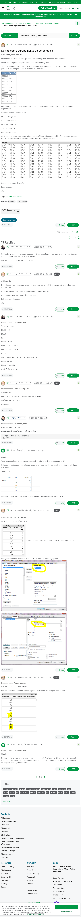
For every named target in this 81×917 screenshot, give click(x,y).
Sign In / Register (72, 8)
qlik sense (62, 789)
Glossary (4, 880)
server (6, 796)
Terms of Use (58, 888)
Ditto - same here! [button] (9, 220)
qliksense (40, 792)
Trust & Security (33, 873)
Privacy (30, 880)
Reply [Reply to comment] (73, 266)
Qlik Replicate (6, 835)
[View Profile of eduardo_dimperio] (15, 247)
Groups (28, 23)
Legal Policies (58, 878)
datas (60, 792)
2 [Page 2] (75, 237)
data (69, 789)
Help (61, 8)
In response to (14, 322)
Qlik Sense (5, 825)
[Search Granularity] (9, 35)
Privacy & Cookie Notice (62, 881)
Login (31, 2)
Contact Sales (32, 894)
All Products (5, 818)
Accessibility (31, 877)
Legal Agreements (60, 891)
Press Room (31, 870)
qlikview (22, 789)
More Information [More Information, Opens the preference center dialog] (66, 911)
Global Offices (32, 890)
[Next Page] (78, 237)
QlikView (4, 831)
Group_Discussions (14, 197)
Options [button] (77, 23)
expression (22, 201)
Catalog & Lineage (8, 851)
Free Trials (5, 873)
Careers (30, 884)
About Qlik (31, 867)
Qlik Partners (6, 870)
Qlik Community (7, 23)
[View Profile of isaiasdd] (12, 450)
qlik (47, 792)
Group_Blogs (46, 789)
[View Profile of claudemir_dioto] (15, 45)
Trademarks (57, 885)
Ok (66, 907)
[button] (78, 44)
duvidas (53, 792)
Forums (19, 23)
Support (4, 887)
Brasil (56, 23)
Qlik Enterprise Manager (10, 847)
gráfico (32, 792)
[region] (40, 910)
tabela (12, 792)
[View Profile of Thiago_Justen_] (15, 418)
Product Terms (58, 895)
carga (13, 796)
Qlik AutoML (5, 828)
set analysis (24, 792)
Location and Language (42, 23)
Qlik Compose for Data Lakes (12, 838)
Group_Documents (33, 789)
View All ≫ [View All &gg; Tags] (7, 802)
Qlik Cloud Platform (8, 821)
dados (73, 792)
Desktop (11, 201)
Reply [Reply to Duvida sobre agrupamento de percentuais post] (73, 225)
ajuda (6, 792)
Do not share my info (61, 898)
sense (66, 792)
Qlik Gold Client (7, 854)
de (17, 792)
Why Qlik (4, 857)
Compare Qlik (6, 877)
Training (4, 884)
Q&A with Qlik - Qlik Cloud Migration (19, 14)
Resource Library (7, 867)
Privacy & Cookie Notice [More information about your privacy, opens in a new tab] (35, 914)
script (55, 789)
